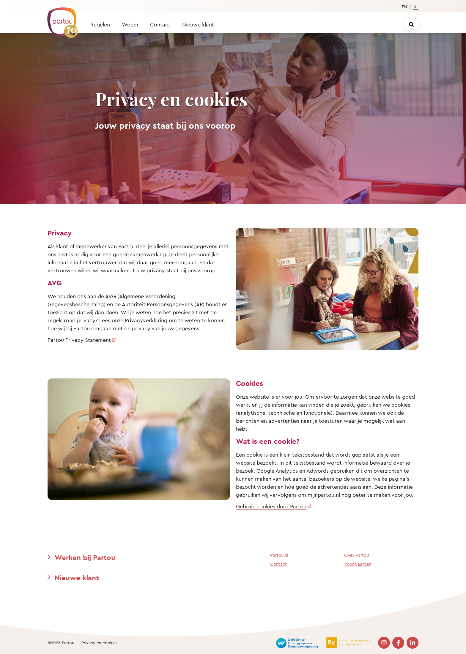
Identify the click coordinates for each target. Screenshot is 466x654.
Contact (160, 24)
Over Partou (356, 555)
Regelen (100, 24)
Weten (130, 24)
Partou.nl (279, 555)
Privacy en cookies (99, 642)
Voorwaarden (357, 564)
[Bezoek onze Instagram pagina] (384, 643)
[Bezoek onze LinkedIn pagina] (412, 643)
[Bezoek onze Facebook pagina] (398, 643)
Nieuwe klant (198, 24)
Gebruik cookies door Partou (271, 506)
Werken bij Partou (85, 557)
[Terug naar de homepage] (60, 19)
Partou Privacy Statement (79, 340)
